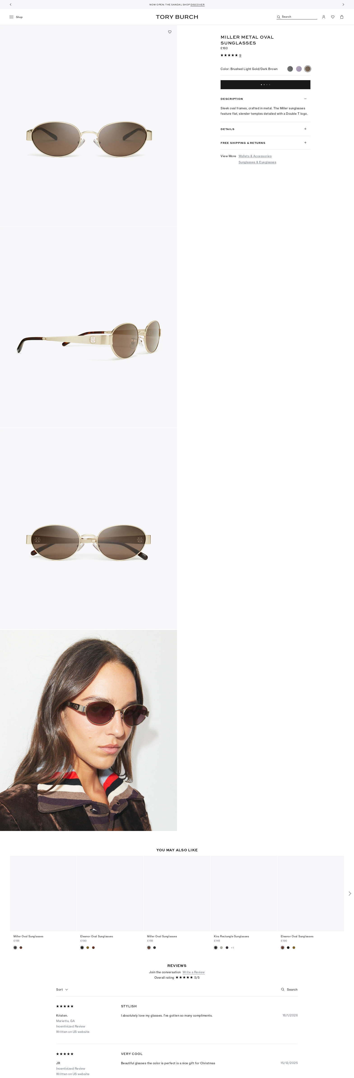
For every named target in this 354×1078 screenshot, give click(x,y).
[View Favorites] (332, 16)
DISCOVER (198, 4)
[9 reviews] (240, 55)
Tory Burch (177, 17)
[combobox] (62, 982)
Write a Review (194, 964)
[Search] (297, 17)
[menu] (17, 17)
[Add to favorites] (169, 31)
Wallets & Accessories (255, 156)
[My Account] (323, 16)
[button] (88, 125)
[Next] (343, 4)
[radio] (290, 69)
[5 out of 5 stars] (230, 55)
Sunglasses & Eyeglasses (258, 162)
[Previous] (11, 4)
